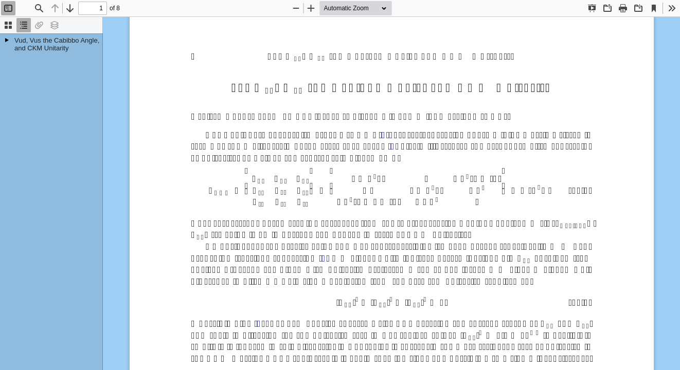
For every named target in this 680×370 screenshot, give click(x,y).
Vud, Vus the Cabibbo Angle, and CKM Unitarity (56, 44)
